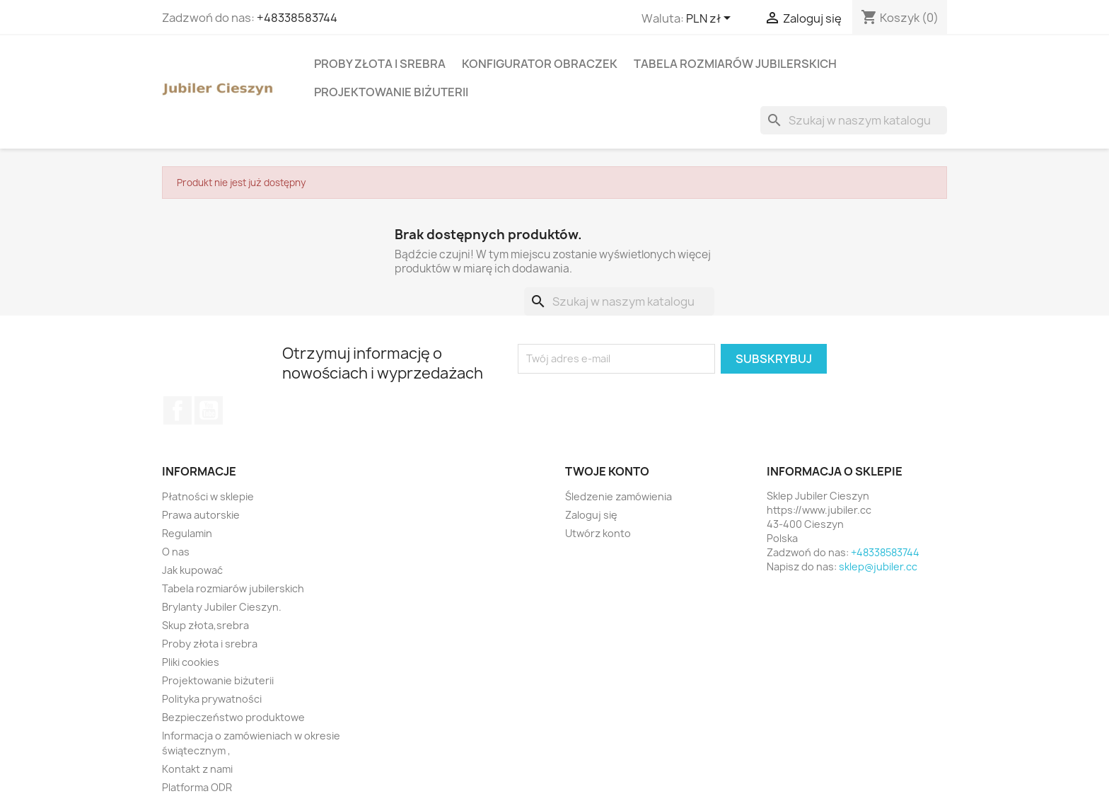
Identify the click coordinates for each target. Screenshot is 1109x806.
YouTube (208, 410)
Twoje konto (607, 471)
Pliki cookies (190, 662)
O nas (176, 551)
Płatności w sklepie (208, 496)
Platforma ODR (197, 787)
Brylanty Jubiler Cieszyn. (221, 607)
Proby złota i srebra (380, 63)
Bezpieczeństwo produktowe (233, 717)
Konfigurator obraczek (539, 63)
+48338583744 (297, 17)
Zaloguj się (591, 515)
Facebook (177, 410)
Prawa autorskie (201, 515)
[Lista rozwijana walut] (711, 19)
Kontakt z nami (197, 769)
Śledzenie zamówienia (618, 496)
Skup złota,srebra (205, 625)
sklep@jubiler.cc (878, 566)
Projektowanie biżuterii (391, 92)
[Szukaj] (853, 120)
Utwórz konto (598, 533)
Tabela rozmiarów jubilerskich (735, 63)
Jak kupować (192, 570)
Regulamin (187, 533)
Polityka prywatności (212, 699)
